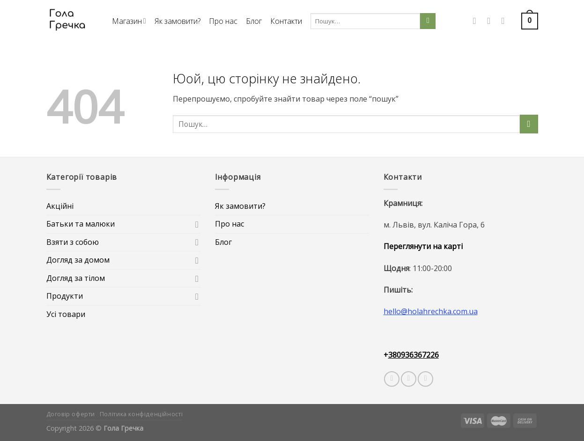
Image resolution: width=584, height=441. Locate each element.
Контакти (286, 21)
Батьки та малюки (80, 224)
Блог (254, 21)
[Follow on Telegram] (425, 379)
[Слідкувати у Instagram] (491, 21)
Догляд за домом (78, 260)
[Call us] (506, 21)
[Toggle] (197, 224)
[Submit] (428, 21)
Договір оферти (71, 414)
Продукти (64, 296)
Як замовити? (177, 21)
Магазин (129, 21)
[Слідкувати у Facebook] (477, 21)
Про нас (223, 21)
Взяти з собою (72, 242)
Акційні (60, 206)
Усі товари (65, 314)
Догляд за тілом (75, 278)
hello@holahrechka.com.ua (431, 311)
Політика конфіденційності (141, 414)
